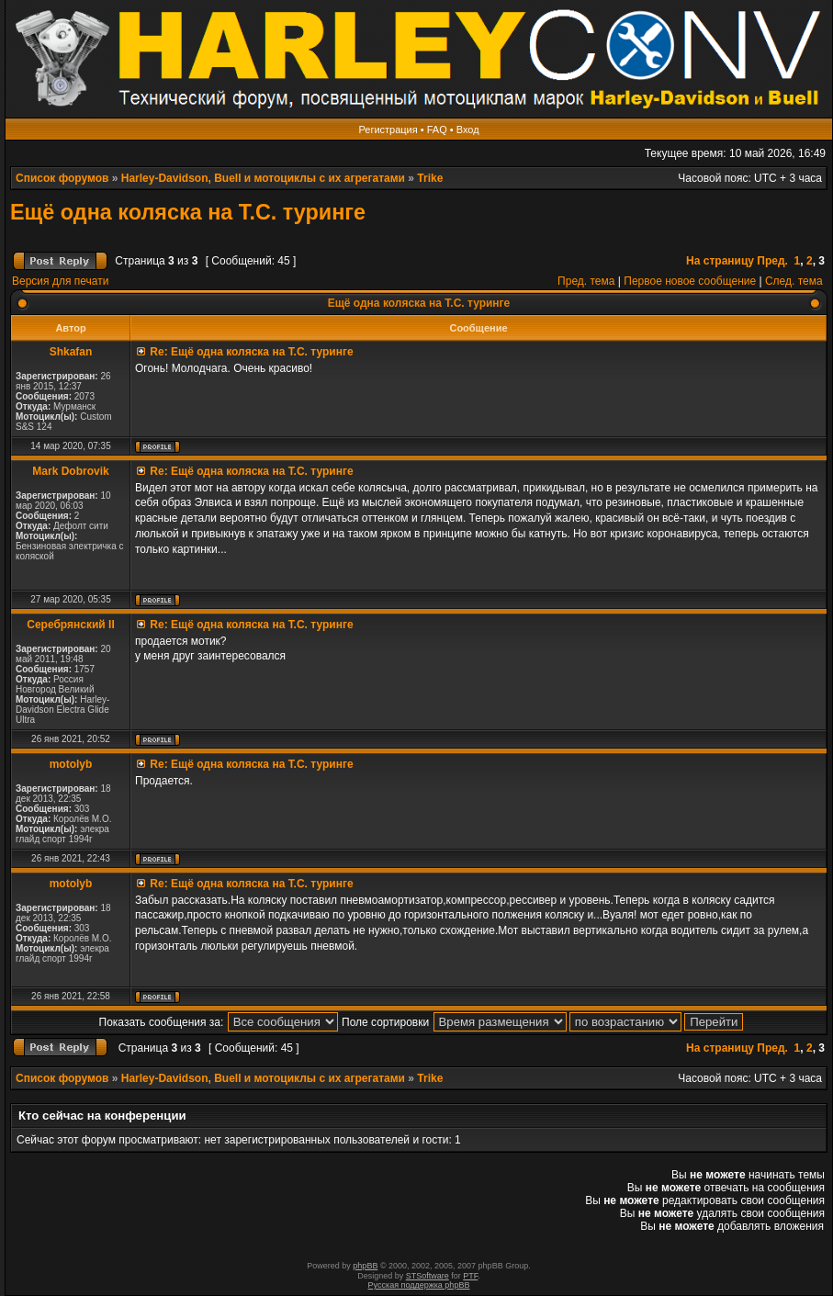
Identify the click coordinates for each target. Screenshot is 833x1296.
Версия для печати (60, 281)
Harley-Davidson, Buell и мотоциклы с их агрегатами (263, 178)
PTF (470, 1275)
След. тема (794, 281)
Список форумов (62, 178)
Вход (467, 129)
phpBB (365, 1265)
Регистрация (387, 129)
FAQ (437, 129)
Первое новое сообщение (690, 281)
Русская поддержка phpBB (419, 1285)
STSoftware (427, 1275)
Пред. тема (585, 281)
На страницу (720, 260)
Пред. (772, 260)
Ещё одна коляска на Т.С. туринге (188, 212)
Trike (430, 178)
